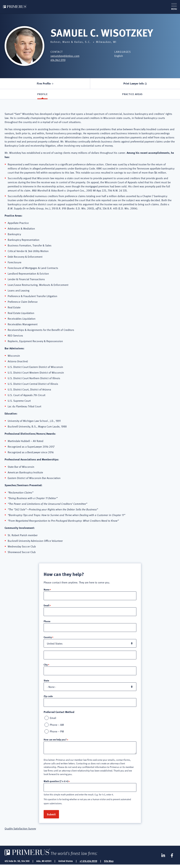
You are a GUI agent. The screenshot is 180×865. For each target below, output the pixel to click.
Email (46, 605)
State (46, 680)
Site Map (109, 861)
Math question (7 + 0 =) (56, 781)
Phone (47, 621)
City (46, 664)
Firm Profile (44, 83)
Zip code (48, 696)
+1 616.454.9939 (88, 861)
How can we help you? (55, 739)
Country (48, 637)
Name (46, 589)
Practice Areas (132, 94)
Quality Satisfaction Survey (20, 829)
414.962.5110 (57, 60)
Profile (42, 94)
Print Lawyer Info (133, 83)
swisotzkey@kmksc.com (64, 56)
